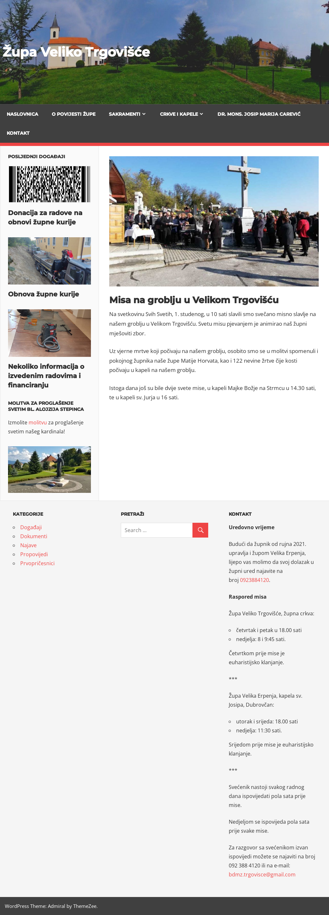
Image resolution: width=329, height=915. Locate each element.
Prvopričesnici (37, 563)
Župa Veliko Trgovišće (76, 52)
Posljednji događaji (36, 156)
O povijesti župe (73, 114)
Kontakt (18, 133)
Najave (28, 545)
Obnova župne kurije (43, 294)
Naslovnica (22, 114)
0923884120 (254, 580)
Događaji (31, 527)
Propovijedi (34, 554)
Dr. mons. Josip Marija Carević (259, 114)
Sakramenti (124, 114)
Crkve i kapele (179, 114)
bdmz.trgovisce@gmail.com (262, 874)
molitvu (38, 422)
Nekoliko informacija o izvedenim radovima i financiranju (46, 376)
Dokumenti (33, 536)
